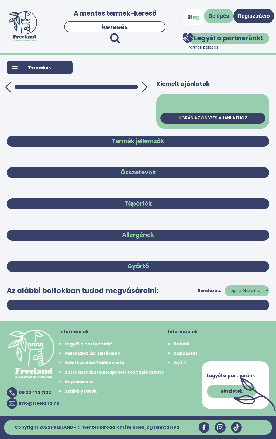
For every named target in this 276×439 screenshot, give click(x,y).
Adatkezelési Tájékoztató (95, 363)
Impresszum (79, 382)
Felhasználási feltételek (92, 353)
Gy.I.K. (180, 363)
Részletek (231, 391)
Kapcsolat (186, 353)
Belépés (218, 16)
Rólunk (181, 344)
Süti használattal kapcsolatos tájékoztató (114, 372)
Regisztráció (254, 16)
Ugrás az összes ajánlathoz (212, 118)
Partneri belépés (203, 47)
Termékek (39, 67)
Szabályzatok (81, 391)
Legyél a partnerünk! (225, 38)
